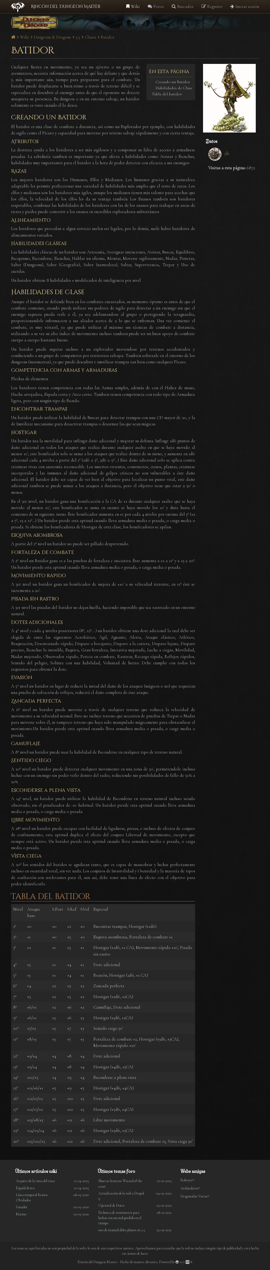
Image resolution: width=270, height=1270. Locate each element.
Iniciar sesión (244, 6)
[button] (231, 98)
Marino (21, 1214)
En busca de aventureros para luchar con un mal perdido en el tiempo (119, 1217)
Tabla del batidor (167, 94)
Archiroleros (191, 1188)
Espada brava (25, 1188)
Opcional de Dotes (111, 1205)
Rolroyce (188, 1180)
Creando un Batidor (173, 81)
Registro (211, 6)
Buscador (183, 6)
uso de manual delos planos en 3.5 (121, 1230)
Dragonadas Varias (195, 1196)
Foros (156, 6)
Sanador (21, 1207)
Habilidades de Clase (174, 88)
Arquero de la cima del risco (35, 1181)
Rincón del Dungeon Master (65, 7)
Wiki (133, 6)
